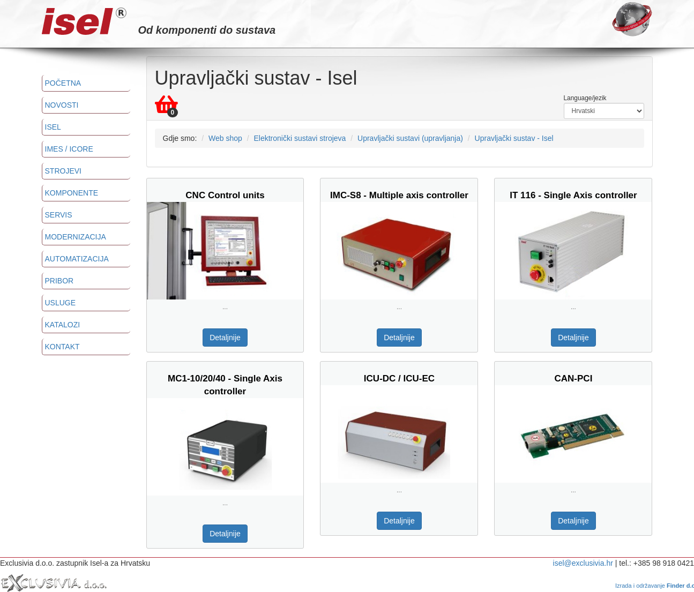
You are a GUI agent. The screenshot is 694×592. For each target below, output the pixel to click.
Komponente (72, 193)
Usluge (60, 302)
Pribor (59, 280)
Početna (63, 83)
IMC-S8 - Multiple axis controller (399, 195)
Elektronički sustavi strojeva (299, 138)
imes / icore (69, 149)
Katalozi (62, 324)
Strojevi (63, 171)
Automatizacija (77, 258)
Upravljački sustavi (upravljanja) (410, 138)
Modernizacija (75, 237)
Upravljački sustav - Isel (514, 138)
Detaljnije (225, 337)
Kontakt (62, 346)
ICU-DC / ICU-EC (399, 378)
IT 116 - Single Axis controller (573, 195)
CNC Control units (224, 195)
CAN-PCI (574, 378)
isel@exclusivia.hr (583, 563)
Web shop (225, 138)
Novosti (62, 105)
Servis (58, 215)
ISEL (53, 127)
